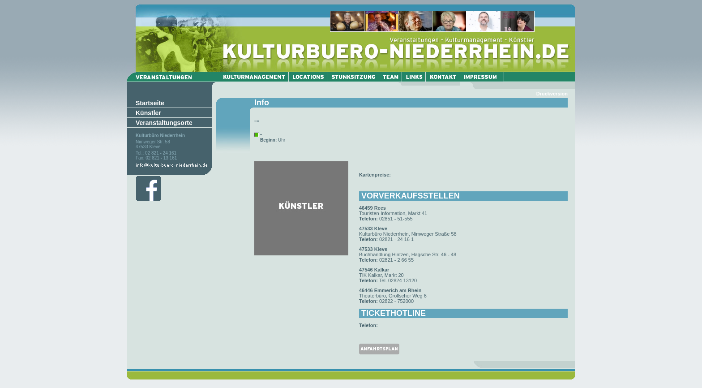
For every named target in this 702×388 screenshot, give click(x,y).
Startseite (150, 103)
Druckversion (552, 93)
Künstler (148, 112)
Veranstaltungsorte (164, 122)
